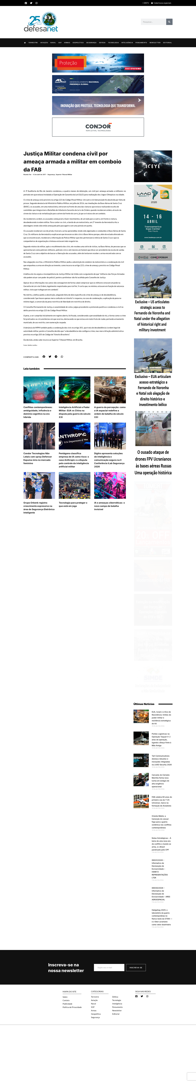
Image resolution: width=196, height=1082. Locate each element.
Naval (53, 42)
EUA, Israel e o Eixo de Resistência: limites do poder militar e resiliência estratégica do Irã (161, 717)
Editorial (167, 42)
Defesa (102, 42)
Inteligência (127, 42)
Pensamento (141, 42)
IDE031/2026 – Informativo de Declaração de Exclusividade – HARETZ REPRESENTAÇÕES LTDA (160, 869)
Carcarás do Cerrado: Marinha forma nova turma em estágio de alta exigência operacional (161, 780)
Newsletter (155, 42)
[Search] (169, 22)
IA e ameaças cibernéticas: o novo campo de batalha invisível (109, 505)
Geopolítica (78, 42)
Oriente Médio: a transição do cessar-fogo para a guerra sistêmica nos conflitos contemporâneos (161, 822)
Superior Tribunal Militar (64, 174)
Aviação (44, 42)
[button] (43, 356)
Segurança (91, 42)
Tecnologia (113, 42)
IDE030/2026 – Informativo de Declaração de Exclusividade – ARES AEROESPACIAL (161, 894)
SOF (60, 42)
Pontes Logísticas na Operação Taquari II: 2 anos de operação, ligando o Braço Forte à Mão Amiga (161, 739)
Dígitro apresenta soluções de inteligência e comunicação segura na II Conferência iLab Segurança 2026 (109, 460)
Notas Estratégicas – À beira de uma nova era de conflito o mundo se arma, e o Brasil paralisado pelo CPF (161, 844)
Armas (67, 42)
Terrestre (33, 42)
